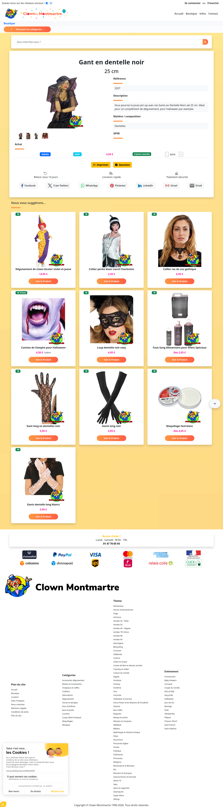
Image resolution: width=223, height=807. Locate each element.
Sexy (115, 784)
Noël (166, 710)
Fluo (115, 691)
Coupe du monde (172, 687)
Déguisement (68, 699)
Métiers (116, 728)
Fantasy (116, 684)
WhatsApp (89, 186)
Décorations (67, 695)
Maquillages (67, 721)
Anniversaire (169, 676)
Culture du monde (121, 673)
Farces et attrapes (70, 702)
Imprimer (101, 165)
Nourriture (118, 739)
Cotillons (66, 691)
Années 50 (117, 624)
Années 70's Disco (121, 632)
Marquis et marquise (122, 721)
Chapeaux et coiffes (70, 687)
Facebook (28, 186)
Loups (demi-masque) (71, 717)
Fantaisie (117, 680)
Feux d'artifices (68, 706)
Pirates (116, 747)
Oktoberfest (169, 713)
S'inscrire (213, 3)
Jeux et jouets (68, 710)
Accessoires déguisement (73, 680)
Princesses (117, 758)
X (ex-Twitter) (58, 186)
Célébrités (117, 654)
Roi (114, 769)
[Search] (109, 42)
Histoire (116, 706)
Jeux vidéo (117, 710)
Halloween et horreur (122, 699)
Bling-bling (118, 647)
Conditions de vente (19, 712)
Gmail (171, 186)
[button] (215, 403)
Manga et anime (120, 717)
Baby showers (170, 680)
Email (196, 186)
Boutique (191, 13)
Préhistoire (118, 754)
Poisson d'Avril (170, 721)
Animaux (117, 617)
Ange (115, 613)
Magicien (117, 713)
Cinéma (116, 658)
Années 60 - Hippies (122, 628)
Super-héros (118, 795)
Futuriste (117, 695)
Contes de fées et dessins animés (127, 665)
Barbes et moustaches (72, 684)
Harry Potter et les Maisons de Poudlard (130, 702)
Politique (117, 751)
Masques (66, 725)
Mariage (168, 706)
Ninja (115, 736)
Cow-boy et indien (121, 669)
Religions (117, 762)
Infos (203, 13)
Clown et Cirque (120, 661)
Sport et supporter (121, 788)
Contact (213, 13)
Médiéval (117, 725)
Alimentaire (118, 606)
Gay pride (168, 695)
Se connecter (193, 3)
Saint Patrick (169, 725)
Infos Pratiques (17, 700)
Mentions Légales (18, 708)
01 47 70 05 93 (111, 543)
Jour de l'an (169, 702)
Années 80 (117, 635)
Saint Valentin (170, 728)
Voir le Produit (43, 281)
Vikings (116, 799)
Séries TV (117, 780)
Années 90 (117, 639)
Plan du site (16, 715)
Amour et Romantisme (123, 609)
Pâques (167, 717)
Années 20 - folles (121, 621)
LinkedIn (145, 186)
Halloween (169, 699)
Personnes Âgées (120, 743)
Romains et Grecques (122, 773)
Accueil (179, 13)
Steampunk (118, 791)
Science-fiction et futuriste (124, 777)
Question (122, 165)
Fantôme (117, 687)
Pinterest (118, 186)
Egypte (116, 676)
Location (15, 697)
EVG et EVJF (169, 691)
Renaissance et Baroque (123, 765)
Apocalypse (118, 643)
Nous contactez (18, 704)
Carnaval (117, 650)
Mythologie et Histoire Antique (126, 732)
